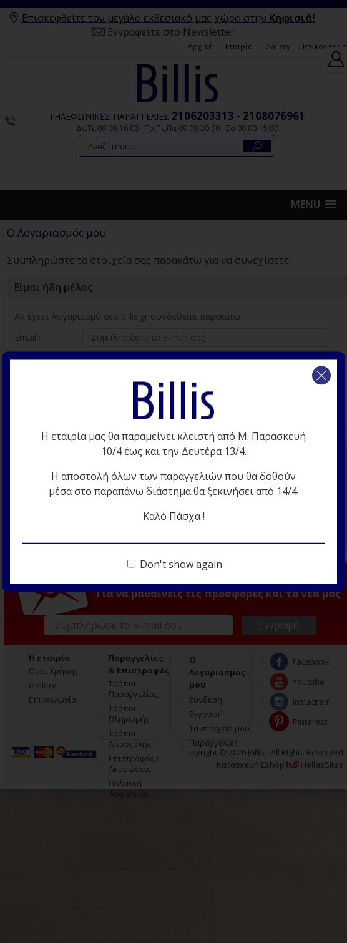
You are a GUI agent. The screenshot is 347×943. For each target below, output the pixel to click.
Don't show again (181, 563)
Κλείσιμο (321, 375)
